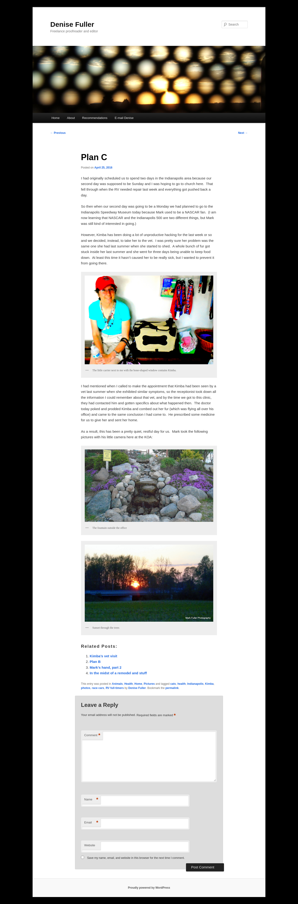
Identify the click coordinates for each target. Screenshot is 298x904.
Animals (117, 683)
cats (173, 683)
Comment (92, 735)
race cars (98, 688)
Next (243, 133)
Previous (58, 133)
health (181, 683)
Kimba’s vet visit (103, 656)
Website (89, 845)
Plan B (95, 662)
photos (85, 688)
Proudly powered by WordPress (149, 887)
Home (55, 118)
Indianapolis (195, 683)
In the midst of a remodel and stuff (118, 673)
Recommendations (94, 118)
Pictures (149, 683)
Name (91, 799)
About (71, 118)
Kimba (209, 683)
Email (91, 822)
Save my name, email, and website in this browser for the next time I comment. (136, 858)
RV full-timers (115, 688)
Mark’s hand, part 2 (105, 667)
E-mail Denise (124, 118)
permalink (172, 688)
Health (128, 683)
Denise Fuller (72, 24)
